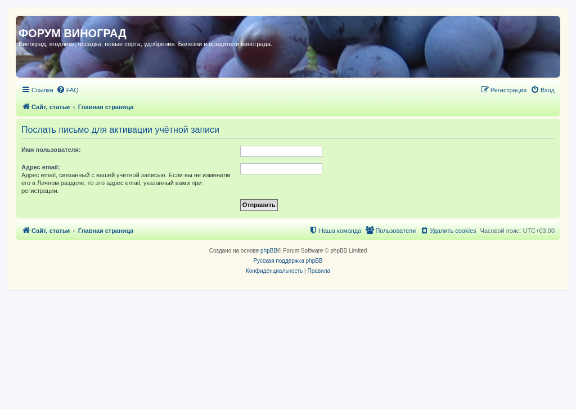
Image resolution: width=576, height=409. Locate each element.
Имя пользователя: (51, 149)
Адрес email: (40, 167)
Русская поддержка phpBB (287, 261)
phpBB (268, 251)
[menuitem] (67, 90)
